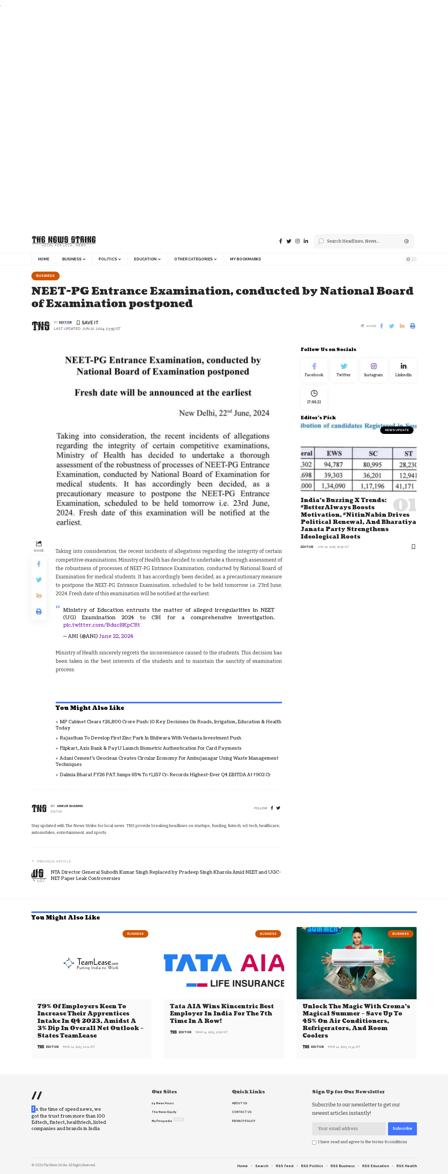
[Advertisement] (186, 119)
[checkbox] (314, 1142)
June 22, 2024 (116, 636)
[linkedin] (306, 241)
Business (45, 275)
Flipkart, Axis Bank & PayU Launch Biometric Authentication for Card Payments (151, 748)
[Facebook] (281, 241)
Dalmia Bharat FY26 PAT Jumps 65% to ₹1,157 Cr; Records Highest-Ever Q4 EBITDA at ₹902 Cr (165, 775)
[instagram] (297, 241)
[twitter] (278, 808)
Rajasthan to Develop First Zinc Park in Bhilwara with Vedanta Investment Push (150, 738)
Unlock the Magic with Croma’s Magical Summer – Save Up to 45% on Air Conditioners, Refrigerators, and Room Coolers (356, 1021)
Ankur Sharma (70, 806)
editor (65, 322)
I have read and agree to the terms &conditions (362, 1141)
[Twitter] (289, 241)
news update (397, 430)
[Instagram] (374, 370)
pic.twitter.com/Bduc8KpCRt (101, 625)
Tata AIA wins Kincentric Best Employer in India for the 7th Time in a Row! (222, 1014)
